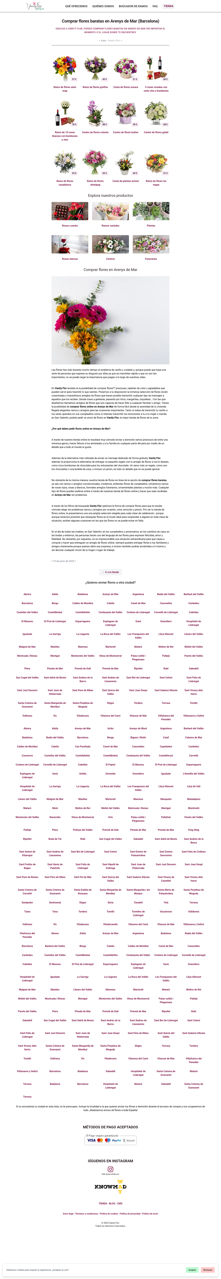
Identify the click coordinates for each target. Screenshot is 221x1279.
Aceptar (192, 1270)
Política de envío (150, 1213)
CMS (119, 1203)
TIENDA (103, 1203)
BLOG (112, 1203)
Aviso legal (68, 1213)
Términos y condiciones (86, 1213)
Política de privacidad (130, 1213)
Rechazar (207, 1270)
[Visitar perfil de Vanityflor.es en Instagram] (110, 1169)
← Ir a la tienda (110, 572)
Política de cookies (109, 1213)
